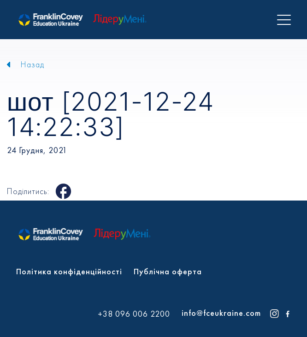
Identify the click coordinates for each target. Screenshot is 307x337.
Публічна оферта (168, 271)
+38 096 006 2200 (134, 314)
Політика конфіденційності (69, 271)
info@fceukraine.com (221, 313)
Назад (32, 64)
